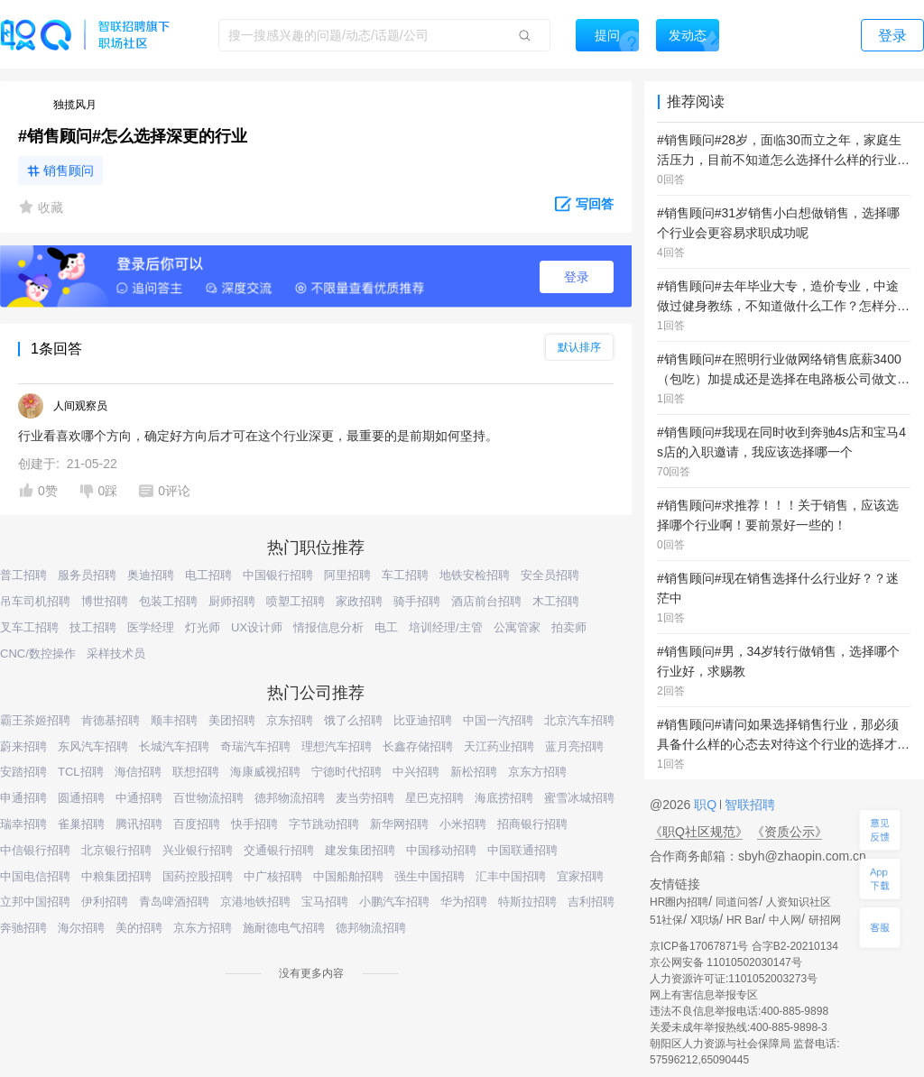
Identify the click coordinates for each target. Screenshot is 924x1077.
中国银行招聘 (278, 575)
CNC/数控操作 (38, 653)
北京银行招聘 (116, 850)
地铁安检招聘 (474, 575)
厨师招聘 (231, 601)
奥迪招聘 (150, 575)
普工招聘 (23, 575)
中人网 (785, 920)
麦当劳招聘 (365, 798)
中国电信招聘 (35, 876)
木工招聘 (555, 601)
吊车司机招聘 (35, 601)
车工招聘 (405, 575)
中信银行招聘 (35, 850)
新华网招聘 (399, 824)
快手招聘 (254, 824)
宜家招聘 (580, 876)
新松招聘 (473, 771)
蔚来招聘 (23, 746)
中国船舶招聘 (348, 876)
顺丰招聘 (174, 720)
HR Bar (744, 920)
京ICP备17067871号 (699, 946)
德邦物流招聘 (289, 798)
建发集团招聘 (360, 850)
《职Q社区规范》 (699, 831)
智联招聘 (748, 804)
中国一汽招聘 (498, 720)
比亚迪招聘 (422, 720)
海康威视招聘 (265, 771)
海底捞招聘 (504, 798)
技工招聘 (92, 627)
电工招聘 (208, 575)
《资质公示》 (789, 831)
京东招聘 (289, 720)
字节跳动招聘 (324, 824)
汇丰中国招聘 (511, 876)
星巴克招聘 (434, 798)
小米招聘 (462, 824)
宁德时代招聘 (346, 771)
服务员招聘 (87, 575)
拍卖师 (569, 627)
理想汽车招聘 (336, 746)
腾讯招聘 (139, 824)
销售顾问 (68, 170)
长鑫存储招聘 (418, 746)
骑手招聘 (416, 601)
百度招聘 (196, 824)
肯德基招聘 (110, 720)
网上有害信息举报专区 (704, 995)
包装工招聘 (168, 601)
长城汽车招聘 (174, 746)
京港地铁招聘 (255, 901)
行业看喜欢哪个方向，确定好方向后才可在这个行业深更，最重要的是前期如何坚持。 (258, 435)
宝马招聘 (324, 901)
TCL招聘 (81, 771)
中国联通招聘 (522, 850)
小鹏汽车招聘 (394, 901)
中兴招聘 (416, 771)
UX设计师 (256, 627)
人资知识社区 (798, 902)
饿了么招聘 (353, 720)
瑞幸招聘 (23, 824)
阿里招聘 (347, 575)
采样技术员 (116, 653)
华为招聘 (463, 901)
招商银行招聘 (532, 824)
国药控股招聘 (197, 876)
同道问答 (737, 902)
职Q (707, 804)
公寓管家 (517, 627)
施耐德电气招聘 (284, 927)
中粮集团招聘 (116, 876)
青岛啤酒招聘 (174, 901)
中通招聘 (139, 798)
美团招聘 (231, 720)
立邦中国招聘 (35, 901)
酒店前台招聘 (486, 601)
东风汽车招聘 (93, 746)
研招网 (824, 920)
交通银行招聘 (279, 850)
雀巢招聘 (81, 824)
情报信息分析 (328, 627)
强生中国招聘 (429, 876)
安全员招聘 (550, 575)
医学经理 (150, 627)
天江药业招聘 (499, 746)
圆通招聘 (81, 798)
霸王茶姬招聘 (35, 720)
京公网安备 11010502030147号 (726, 962)
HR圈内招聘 (679, 902)
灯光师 (202, 627)
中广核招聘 (273, 876)
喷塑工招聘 (295, 601)
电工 (386, 627)
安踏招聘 (23, 771)
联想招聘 (195, 771)
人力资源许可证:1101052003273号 (734, 978)
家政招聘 (359, 601)
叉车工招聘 (29, 627)
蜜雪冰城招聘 (579, 798)
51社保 (666, 920)
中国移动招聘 (441, 850)
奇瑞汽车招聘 (255, 746)
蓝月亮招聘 (574, 746)
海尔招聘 (81, 927)
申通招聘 (23, 798)
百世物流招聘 (208, 798)
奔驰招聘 (23, 927)
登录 (576, 277)
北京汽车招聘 (579, 720)
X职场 (704, 920)
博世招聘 (104, 601)
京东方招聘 (537, 771)
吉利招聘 (591, 901)
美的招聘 (139, 927)
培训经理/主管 (446, 627)
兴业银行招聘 (197, 850)
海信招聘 (138, 771)
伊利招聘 (104, 901)
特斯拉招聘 (527, 901)
